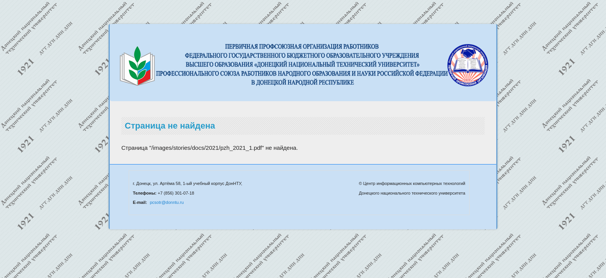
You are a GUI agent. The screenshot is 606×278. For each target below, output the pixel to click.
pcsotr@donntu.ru (167, 202)
